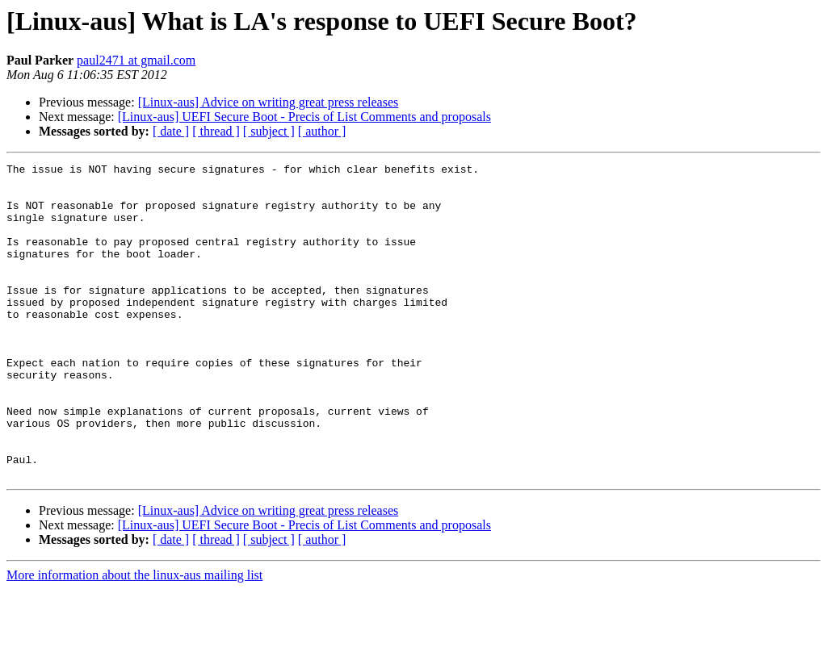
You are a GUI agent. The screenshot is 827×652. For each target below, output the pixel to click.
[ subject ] (269, 131)
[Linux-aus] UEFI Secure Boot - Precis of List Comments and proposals (304, 116)
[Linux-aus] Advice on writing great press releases (268, 102)
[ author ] (322, 131)
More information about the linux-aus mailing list (134, 638)
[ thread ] (216, 131)
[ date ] (171, 131)
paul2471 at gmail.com (136, 60)
